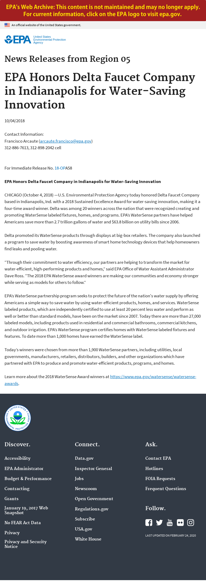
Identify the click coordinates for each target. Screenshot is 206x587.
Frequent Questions (165, 489)
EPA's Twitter (159, 522)
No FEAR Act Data (23, 523)
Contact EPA (158, 458)
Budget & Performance (28, 479)
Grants (12, 499)
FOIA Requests (160, 479)
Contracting (17, 489)
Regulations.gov (91, 509)
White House (88, 539)
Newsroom (86, 489)
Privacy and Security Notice (26, 544)
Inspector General (93, 469)
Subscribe (85, 519)
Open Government (94, 499)
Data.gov (84, 458)
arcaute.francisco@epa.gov (65, 141)
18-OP (60, 168)
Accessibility (17, 458)
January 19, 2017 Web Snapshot (26, 510)
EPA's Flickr (180, 522)
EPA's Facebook (148, 522)
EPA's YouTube (169, 522)
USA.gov (83, 529)
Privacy (12, 533)
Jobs (79, 479)
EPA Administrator (24, 469)
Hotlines (154, 469)
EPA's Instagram (190, 522)
